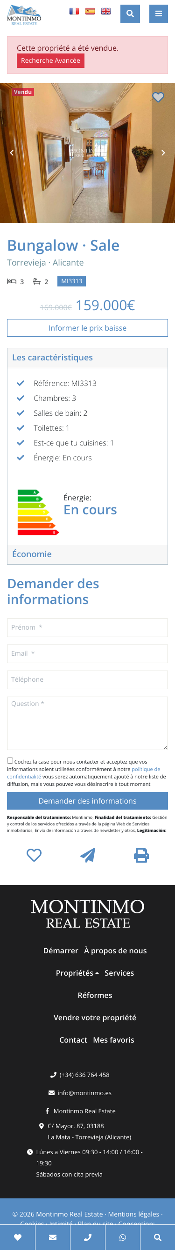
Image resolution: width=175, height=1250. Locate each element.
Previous (11, 153)
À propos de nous (115, 950)
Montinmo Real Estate (85, 1111)
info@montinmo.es (84, 1093)
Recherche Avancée (50, 60)
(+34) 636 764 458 (85, 1074)
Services (119, 973)
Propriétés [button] (74, 973)
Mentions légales (134, 1214)
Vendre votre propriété (95, 1017)
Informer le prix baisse (87, 328)
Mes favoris (113, 1040)
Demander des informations (87, 801)
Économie (32, 554)
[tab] (87, 358)
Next (163, 153)
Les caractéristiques (52, 357)
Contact (73, 1040)
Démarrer (60, 950)
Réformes (94, 995)
